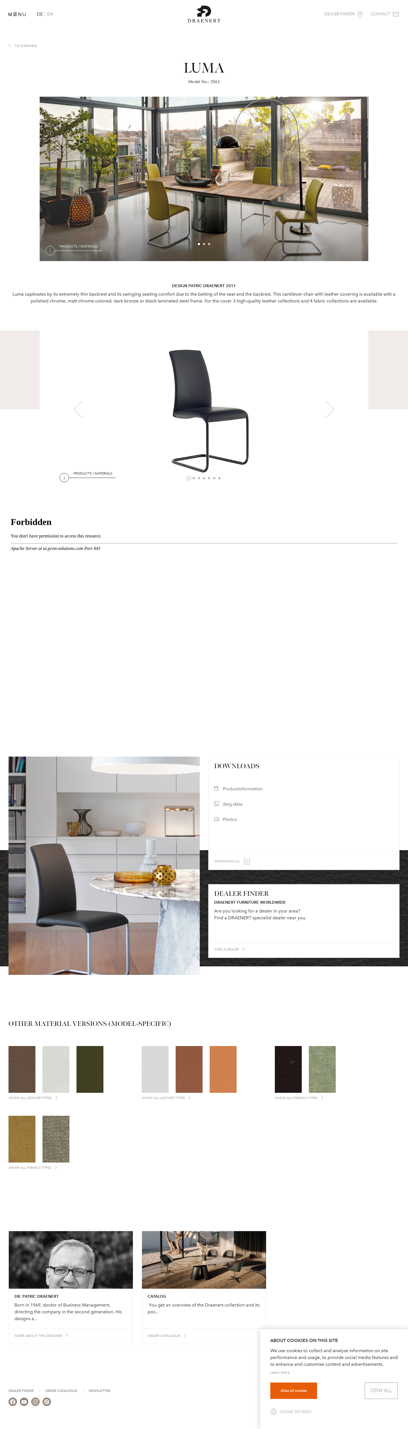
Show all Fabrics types (296, 1098)
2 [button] (204, 244)
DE (40, 14)
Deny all (381, 1390)
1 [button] (199, 244)
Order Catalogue (61, 1391)
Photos (230, 819)
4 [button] (204, 478)
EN (50, 14)
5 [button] (209, 478)
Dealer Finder (21, 1391)
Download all (227, 861)
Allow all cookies (293, 1391)
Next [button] (348, 178)
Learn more (280, 1372)
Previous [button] (55, 178)
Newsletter (99, 1391)
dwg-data (233, 804)
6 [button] (214, 478)
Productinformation (243, 788)
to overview (25, 46)
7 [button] (219, 478)
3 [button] (209, 244)
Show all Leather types (30, 1098)
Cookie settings (295, 1412)
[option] (204, 179)
